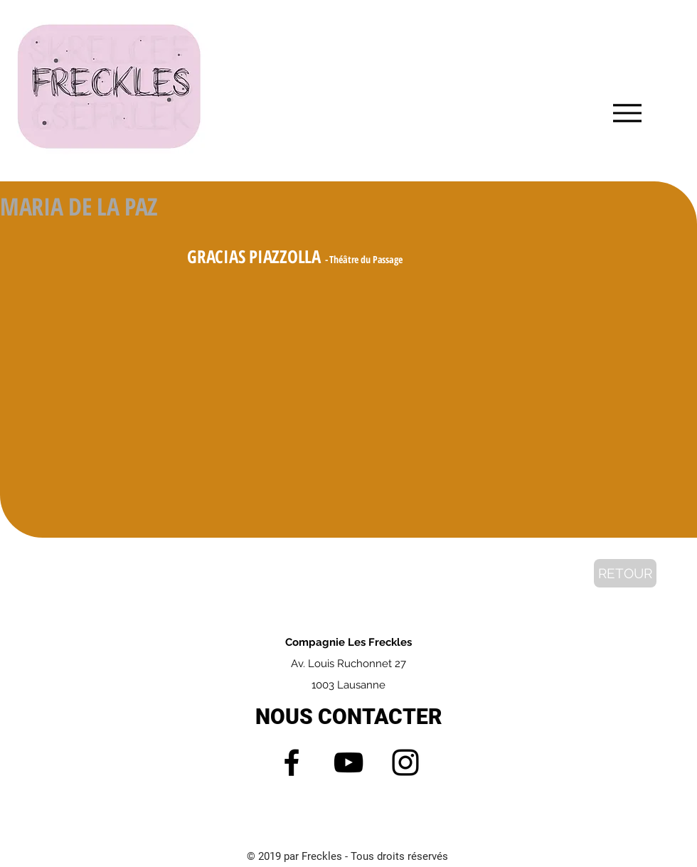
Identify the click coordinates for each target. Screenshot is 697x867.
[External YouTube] (348, 384)
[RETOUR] (625, 573)
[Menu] (627, 112)
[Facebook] (291, 762)
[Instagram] (405, 762)
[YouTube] (348, 762)
